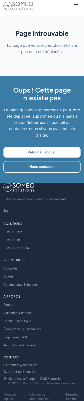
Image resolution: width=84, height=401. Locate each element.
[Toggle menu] (76, 6)
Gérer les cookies (71, 397)
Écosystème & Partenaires (22, 329)
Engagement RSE (15, 337)
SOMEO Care (12, 232)
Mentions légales (10, 397)
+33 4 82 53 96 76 (19, 372)
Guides (8, 276)
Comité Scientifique (17, 321)
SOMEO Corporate (16, 248)
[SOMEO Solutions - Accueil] (18, 6)
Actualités (10, 268)
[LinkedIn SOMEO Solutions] (5, 210)
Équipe (8, 304)
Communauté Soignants (20, 284)
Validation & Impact (17, 313)
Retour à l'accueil (42, 152)
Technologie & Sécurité (20, 345)
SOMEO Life (12, 240)
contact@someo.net (20, 365)
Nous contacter (42, 166)
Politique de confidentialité (38, 397)
